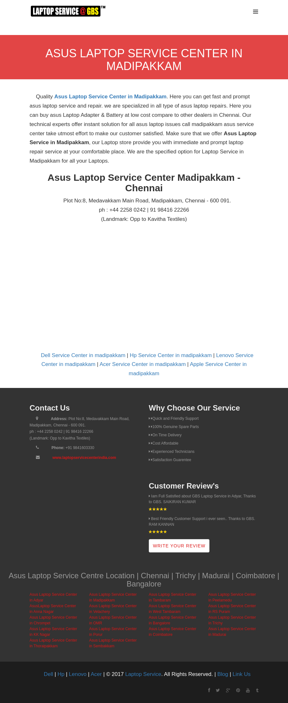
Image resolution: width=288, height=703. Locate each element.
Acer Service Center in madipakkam (142, 364)
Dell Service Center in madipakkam (83, 355)
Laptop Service (143, 674)
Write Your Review (179, 545)
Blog (222, 674)
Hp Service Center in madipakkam (171, 355)
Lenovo (78, 674)
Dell (48, 674)
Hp (61, 674)
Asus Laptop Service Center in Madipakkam (110, 97)
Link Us (242, 674)
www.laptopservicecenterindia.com (84, 457)
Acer (96, 674)
